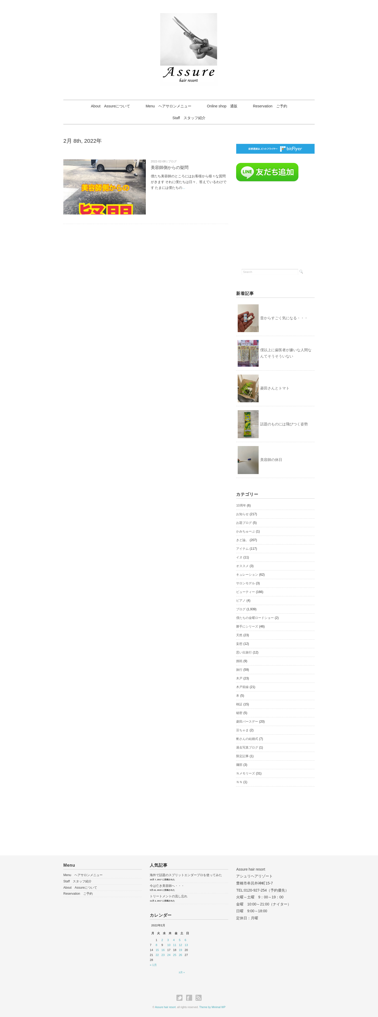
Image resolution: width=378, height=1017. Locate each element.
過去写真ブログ (247, 747)
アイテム (242, 549)
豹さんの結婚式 (247, 739)
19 (180, 950)
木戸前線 (242, 687)
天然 (239, 635)
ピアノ (241, 600)
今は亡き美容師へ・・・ (167, 886)
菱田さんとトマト (275, 388)
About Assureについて (110, 106)
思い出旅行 (244, 652)
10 (168, 945)
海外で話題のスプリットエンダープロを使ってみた (186, 875)
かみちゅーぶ (245, 531)
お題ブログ (244, 523)
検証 (239, 704)
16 (163, 950)
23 (163, 954)
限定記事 (242, 756)
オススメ (242, 566)
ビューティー (245, 592)
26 (180, 954)
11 (174, 945)
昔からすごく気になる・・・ (284, 318)
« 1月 (153, 964)
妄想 (239, 644)
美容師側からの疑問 (169, 167)
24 (168, 954)
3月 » (182, 972)
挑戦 (239, 661)
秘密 (239, 713)
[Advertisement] (275, 223)
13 (186, 945)
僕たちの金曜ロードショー (255, 618)
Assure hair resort (165, 1007)
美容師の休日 (271, 460)
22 (157, 954)
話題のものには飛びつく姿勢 (284, 424)
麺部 (239, 765)
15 (157, 950)
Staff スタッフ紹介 (189, 118)
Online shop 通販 (222, 106)
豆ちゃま (242, 730)
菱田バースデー (247, 721)
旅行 (239, 670)
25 (174, 954)
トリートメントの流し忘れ (168, 896)
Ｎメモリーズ (245, 773)
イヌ (239, 557)
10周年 (241, 505)
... (183, 188)
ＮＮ (239, 782)
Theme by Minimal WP (212, 1007)
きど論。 (242, 540)
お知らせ (242, 514)
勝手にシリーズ (247, 626)
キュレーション (247, 574)
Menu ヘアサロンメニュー (168, 106)
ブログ (241, 609)
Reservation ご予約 (270, 106)
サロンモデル (245, 583)
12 (180, 945)
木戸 (239, 678)
